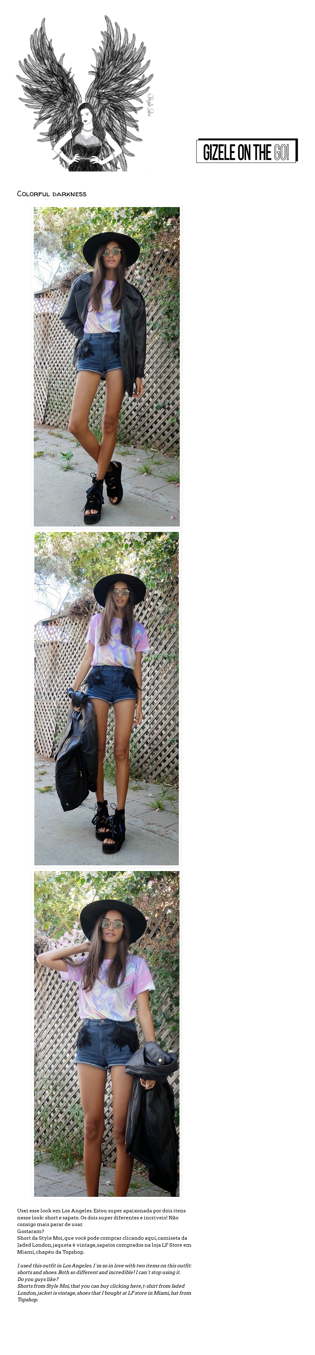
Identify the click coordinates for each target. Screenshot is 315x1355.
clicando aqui (139, 1238)
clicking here (125, 1286)
